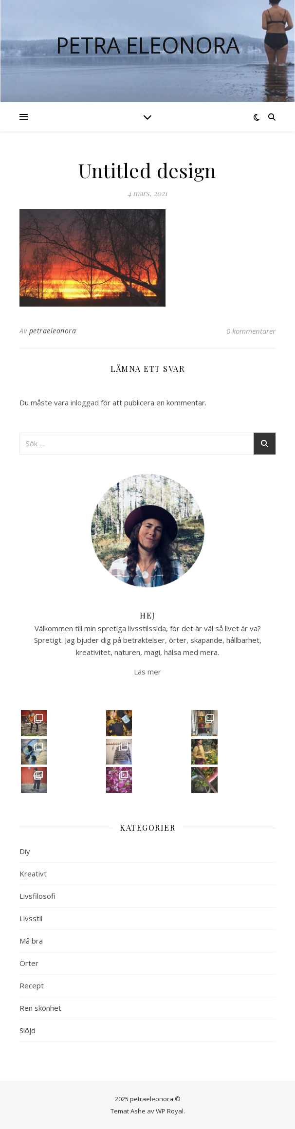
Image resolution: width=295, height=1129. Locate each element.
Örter (28, 963)
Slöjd (27, 1030)
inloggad (85, 402)
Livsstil (30, 918)
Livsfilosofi (37, 896)
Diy (24, 851)
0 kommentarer (251, 331)
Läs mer (147, 671)
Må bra (31, 941)
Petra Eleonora (148, 45)
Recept (31, 985)
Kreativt (33, 873)
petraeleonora (52, 330)
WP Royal (170, 1111)
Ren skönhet (40, 1008)
